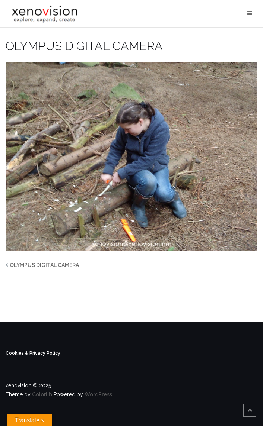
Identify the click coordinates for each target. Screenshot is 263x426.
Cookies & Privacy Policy (33, 353)
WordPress (98, 394)
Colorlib (42, 394)
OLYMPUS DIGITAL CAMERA (44, 265)
